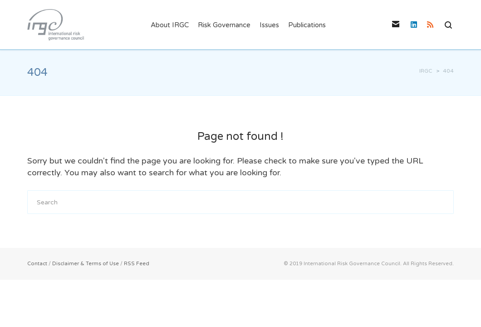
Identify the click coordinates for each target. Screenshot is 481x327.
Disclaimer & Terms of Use (85, 264)
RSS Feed (136, 264)
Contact (37, 264)
